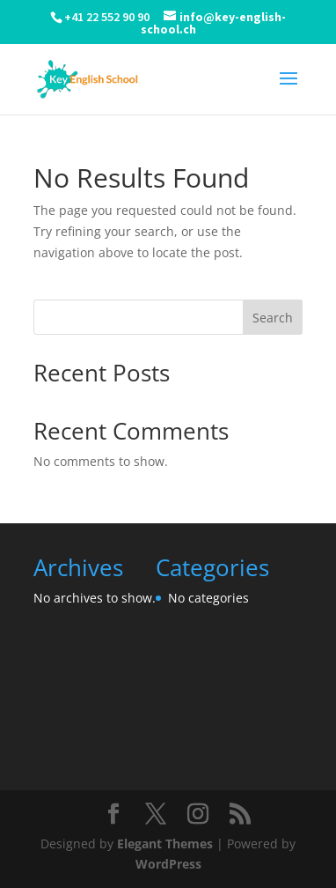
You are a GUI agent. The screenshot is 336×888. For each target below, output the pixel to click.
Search (272, 317)
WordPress (168, 863)
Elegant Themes (165, 843)
